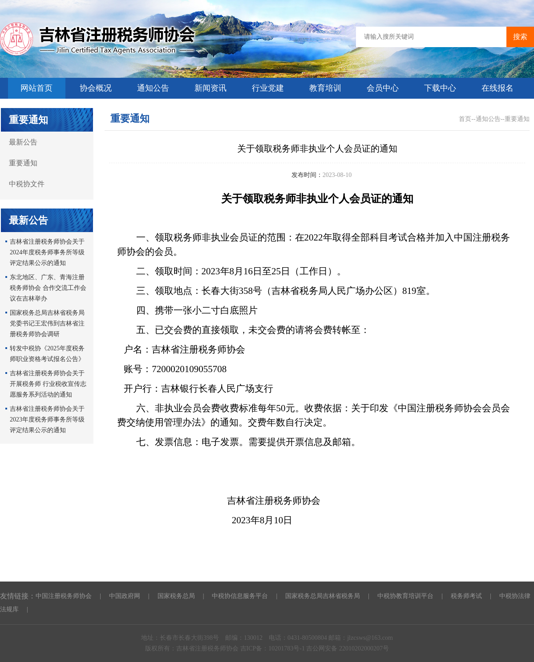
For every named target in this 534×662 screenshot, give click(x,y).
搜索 (520, 36)
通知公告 (153, 88)
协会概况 (96, 88)
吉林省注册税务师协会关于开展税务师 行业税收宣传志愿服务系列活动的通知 (48, 384)
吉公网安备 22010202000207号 (347, 648)
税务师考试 (466, 596)
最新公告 (23, 142)
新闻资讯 (210, 88)
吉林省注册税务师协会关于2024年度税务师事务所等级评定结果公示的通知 (47, 252)
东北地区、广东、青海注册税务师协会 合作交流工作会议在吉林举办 (48, 288)
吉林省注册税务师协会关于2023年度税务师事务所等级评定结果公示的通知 (47, 419)
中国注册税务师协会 (64, 596)
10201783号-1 (287, 648)
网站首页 (36, 88)
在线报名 (497, 88)
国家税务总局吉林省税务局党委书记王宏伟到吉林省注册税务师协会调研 (47, 323)
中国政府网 (124, 596)
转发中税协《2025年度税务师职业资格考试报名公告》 (47, 353)
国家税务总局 (176, 596)
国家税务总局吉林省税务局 (322, 596)
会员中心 (383, 88)
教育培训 (325, 88)
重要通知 (23, 163)
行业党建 (268, 88)
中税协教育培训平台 (405, 596)
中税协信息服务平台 (240, 596)
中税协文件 (26, 184)
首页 (465, 119)
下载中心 (440, 88)
